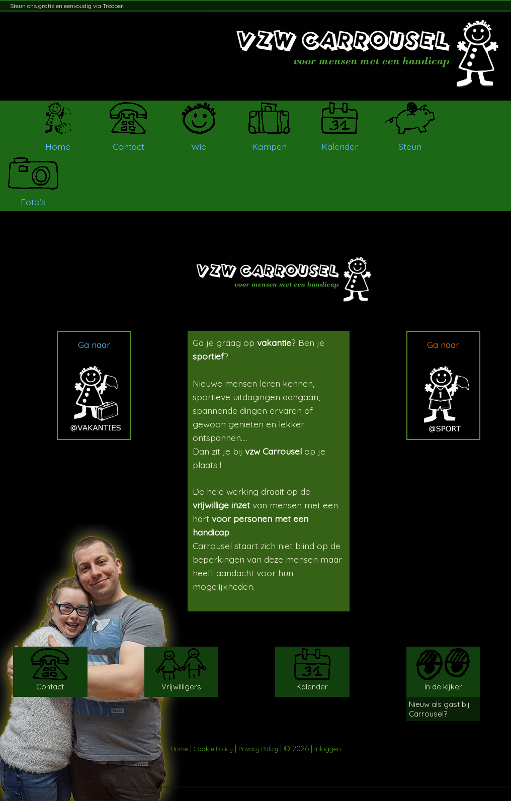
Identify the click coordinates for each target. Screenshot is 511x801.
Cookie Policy (213, 749)
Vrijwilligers (181, 686)
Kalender (339, 146)
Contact (128, 146)
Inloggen (327, 749)
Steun (409, 146)
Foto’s (33, 201)
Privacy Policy (258, 749)
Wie (198, 146)
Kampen (269, 146)
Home (57, 146)
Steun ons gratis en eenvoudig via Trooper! (67, 6)
